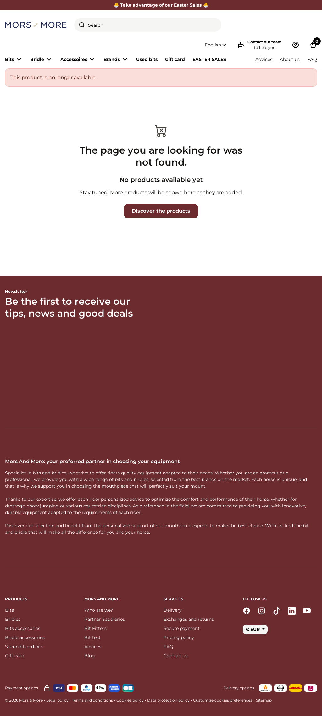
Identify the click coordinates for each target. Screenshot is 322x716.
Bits (9, 610)
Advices (263, 59)
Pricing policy (179, 637)
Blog (89, 656)
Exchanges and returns (189, 619)
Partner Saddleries (104, 619)
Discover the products (161, 211)
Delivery (173, 610)
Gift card (175, 59)
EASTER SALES (209, 59)
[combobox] (147, 25)
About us (290, 59)
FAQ (312, 59)
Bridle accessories (25, 637)
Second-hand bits (24, 646)
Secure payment (182, 628)
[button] (216, 45)
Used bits (147, 59)
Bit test (92, 637)
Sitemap (264, 700)
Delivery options (238, 688)
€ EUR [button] (253, 629)
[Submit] (82, 25)
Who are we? (98, 610)
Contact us (175, 656)
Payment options (21, 688)
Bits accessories (22, 628)
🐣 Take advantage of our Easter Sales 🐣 (161, 5)
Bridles (12, 619)
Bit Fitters (95, 628)
